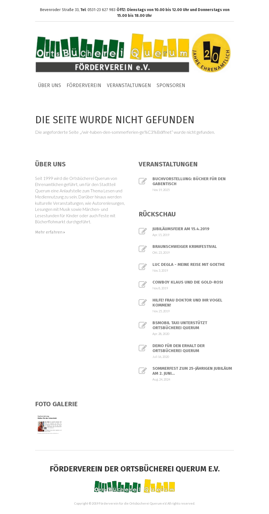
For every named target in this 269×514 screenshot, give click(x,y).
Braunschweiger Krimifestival (184, 246)
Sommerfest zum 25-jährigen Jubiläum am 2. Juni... (192, 371)
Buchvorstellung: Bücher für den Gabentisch (189, 181)
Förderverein (84, 85)
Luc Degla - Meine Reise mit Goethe (188, 264)
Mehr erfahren (48, 232)
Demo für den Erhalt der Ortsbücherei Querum (178, 348)
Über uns (49, 85)
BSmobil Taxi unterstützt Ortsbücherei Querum (179, 325)
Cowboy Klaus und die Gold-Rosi (187, 282)
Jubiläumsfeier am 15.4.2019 (180, 228)
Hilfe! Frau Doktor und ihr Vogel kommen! (187, 303)
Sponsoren (171, 85)
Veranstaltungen (129, 85)
